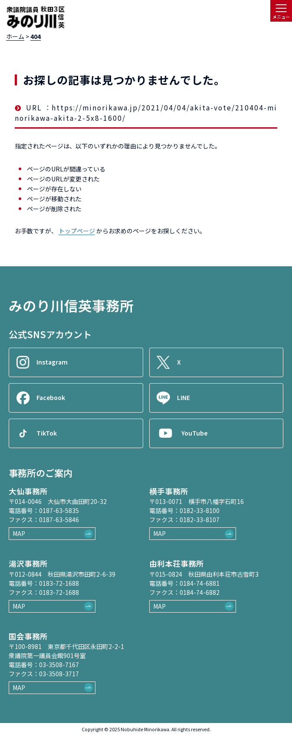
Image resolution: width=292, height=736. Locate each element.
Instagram (52, 362)
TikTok (46, 433)
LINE (183, 397)
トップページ (77, 230)
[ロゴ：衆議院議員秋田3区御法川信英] (35, 18)
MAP (19, 533)
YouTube (194, 433)
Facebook (50, 397)
